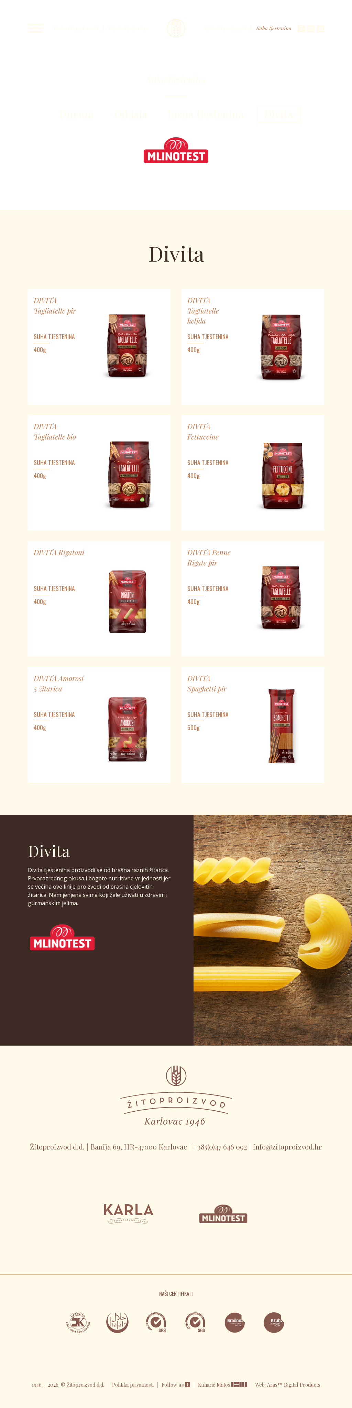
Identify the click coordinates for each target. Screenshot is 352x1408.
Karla (176, 28)
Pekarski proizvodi (76, 28)
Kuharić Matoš (214, 1384)
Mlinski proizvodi (224, 28)
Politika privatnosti (133, 1384)
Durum (76, 114)
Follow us (176, 1384)
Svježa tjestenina (128, 28)
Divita (278, 114)
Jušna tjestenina (205, 114)
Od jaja (130, 114)
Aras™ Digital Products (293, 1384)
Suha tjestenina (274, 28)
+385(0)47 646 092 (220, 1146)
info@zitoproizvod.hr (287, 1146)
